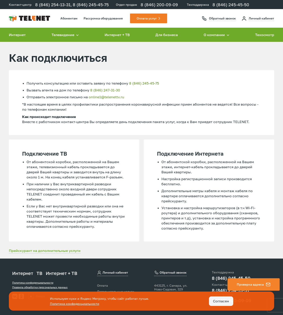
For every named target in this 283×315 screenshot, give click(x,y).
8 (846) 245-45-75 (91, 4)
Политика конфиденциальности (32, 282)
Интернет (17, 35)
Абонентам (68, 18)
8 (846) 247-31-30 (105, 90)
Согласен (221, 301)
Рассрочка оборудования (103, 18)
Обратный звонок (222, 18)
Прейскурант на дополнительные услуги (44, 250)
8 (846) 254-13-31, (53, 4)
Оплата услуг (147, 18)
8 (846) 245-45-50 (230, 4)
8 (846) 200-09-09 (159, 4)
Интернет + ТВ (117, 35)
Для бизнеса (166, 35)
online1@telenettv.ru (106, 97)
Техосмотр (264, 35)
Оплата (102, 285)
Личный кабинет (261, 18)
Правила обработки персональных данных (40, 287)
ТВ (39, 273)
